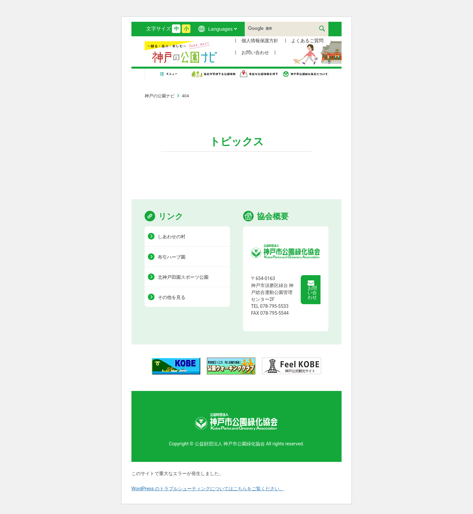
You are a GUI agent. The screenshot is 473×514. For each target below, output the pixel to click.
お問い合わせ (255, 52)
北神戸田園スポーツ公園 (183, 277)
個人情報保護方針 (259, 40)
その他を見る (171, 297)
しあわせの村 (171, 236)
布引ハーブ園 (171, 257)
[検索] (285, 28)
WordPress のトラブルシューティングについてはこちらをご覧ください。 (207, 488)
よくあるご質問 (307, 40)
